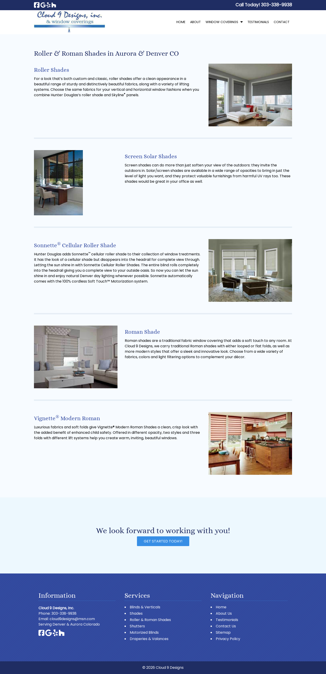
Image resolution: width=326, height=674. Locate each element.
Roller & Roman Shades (150, 619)
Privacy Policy (228, 638)
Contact (282, 22)
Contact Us (226, 626)
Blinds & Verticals (145, 607)
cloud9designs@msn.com (72, 618)
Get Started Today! (163, 541)
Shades (136, 613)
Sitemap (223, 632)
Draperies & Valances (149, 638)
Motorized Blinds (144, 632)
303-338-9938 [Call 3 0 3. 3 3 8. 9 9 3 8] (64, 613)
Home (180, 22)
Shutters (137, 626)
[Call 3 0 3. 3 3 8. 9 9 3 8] (276, 5)
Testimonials (258, 22)
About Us (224, 613)
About (195, 22)
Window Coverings (222, 22)
